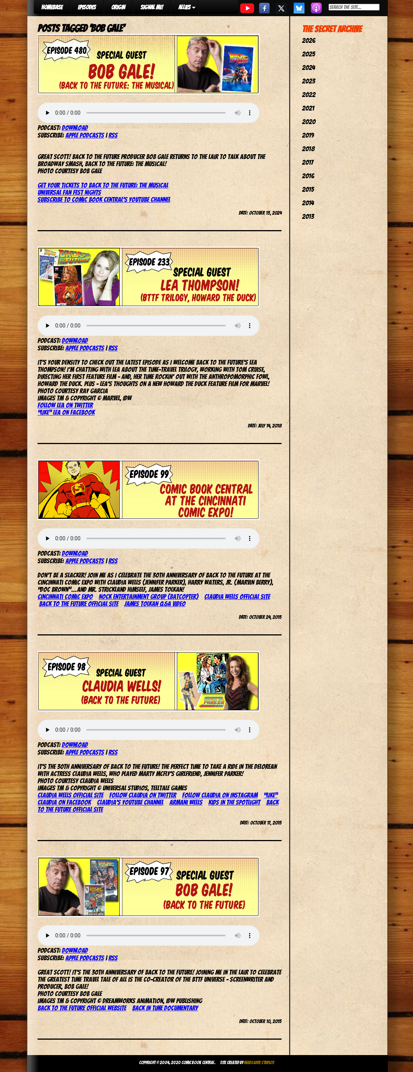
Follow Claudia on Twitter (142, 795)
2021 (308, 108)
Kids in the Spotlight (234, 802)
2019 (308, 135)
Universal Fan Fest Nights (69, 192)
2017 (307, 162)
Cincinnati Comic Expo (65, 596)
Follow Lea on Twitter (65, 405)
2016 (308, 175)
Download (75, 127)
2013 (308, 216)
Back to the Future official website (82, 1007)
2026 (308, 40)
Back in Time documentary (165, 1007)
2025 (308, 54)
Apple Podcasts (84, 135)
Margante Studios (259, 1062)
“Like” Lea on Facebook (66, 412)
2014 (308, 202)
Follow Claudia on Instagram (220, 795)
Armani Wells (185, 802)
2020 (308, 121)
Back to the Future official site (78, 603)
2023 (308, 81)
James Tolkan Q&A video (154, 603)
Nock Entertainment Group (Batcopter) (148, 596)
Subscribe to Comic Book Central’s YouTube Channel (104, 199)
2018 (308, 148)
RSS (113, 135)
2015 (308, 189)
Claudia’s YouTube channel (130, 802)
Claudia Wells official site (237, 596)
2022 (308, 94)
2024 (308, 67)
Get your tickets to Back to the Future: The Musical (103, 185)
